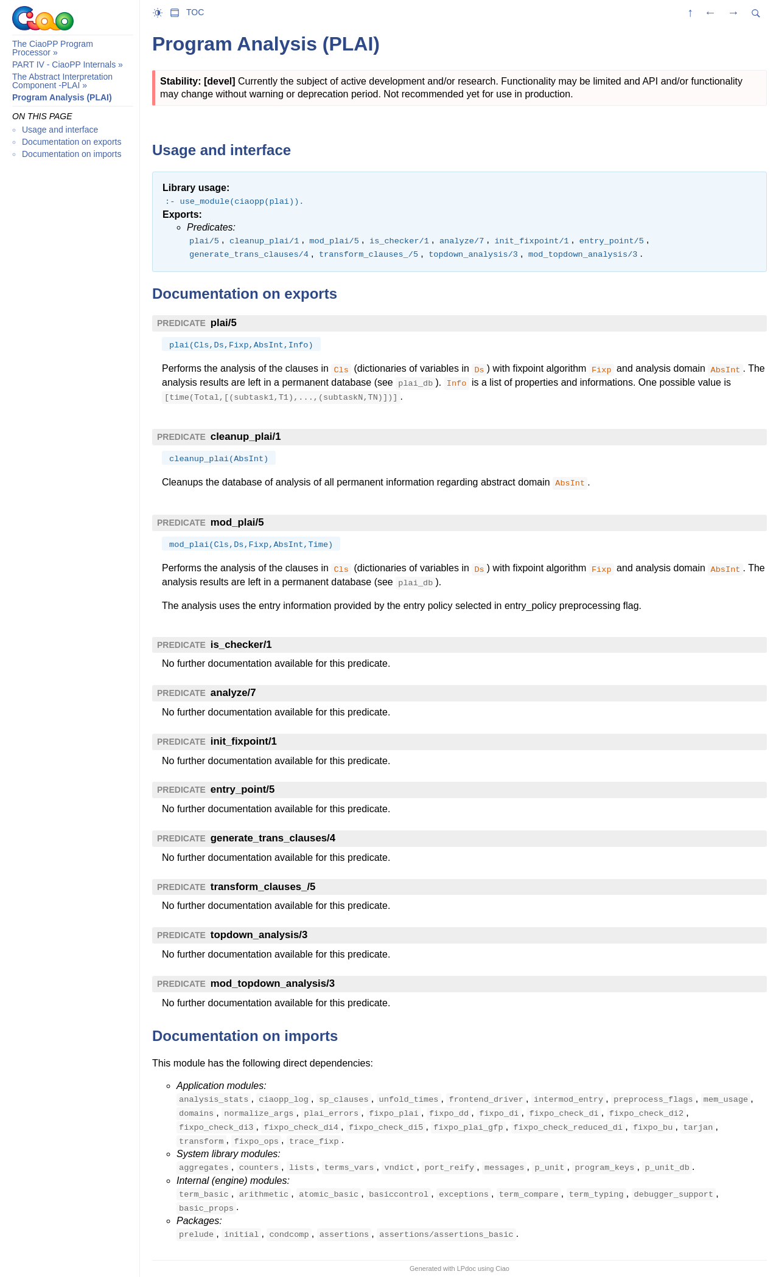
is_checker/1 (241, 644)
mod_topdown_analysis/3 (273, 983)
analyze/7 (233, 692)
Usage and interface (60, 129)
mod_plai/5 (237, 522)
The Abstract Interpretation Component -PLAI (62, 81)
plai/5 (224, 323)
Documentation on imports (71, 154)
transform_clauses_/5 (263, 887)
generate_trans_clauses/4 (273, 838)
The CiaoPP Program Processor (52, 48)
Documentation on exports (71, 142)
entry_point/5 (242, 789)
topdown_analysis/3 (259, 935)
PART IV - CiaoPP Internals (64, 64)
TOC (195, 12)
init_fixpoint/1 (244, 741)
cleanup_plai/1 (246, 436)
